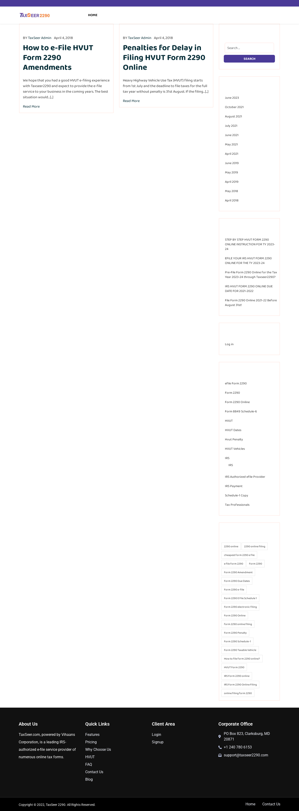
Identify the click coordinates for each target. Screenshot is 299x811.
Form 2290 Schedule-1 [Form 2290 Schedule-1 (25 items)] (237, 641)
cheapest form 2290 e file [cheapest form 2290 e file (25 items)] (239, 555)
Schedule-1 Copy (236, 495)
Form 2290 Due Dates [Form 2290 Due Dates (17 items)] (237, 581)
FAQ (88, 764)
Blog (89, 779)
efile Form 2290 (236, 383)
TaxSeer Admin (39, 37)
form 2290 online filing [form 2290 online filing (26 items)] (238, 624)
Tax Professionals (237, 504)
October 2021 (234, 107)
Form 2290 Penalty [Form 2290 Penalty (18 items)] (235, 633)
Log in (229, 344)
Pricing (91, 742)
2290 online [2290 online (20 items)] (231, 546)
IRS (227, 458)
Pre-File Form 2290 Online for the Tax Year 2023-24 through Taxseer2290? (251, 274)
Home (92, 15)
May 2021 (231, 144)
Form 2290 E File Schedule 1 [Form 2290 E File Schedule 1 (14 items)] (240, 598)
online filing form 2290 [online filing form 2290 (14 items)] (238, 693)
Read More (31, 106)
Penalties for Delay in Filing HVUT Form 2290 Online (164, 57)
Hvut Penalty (234, 439)
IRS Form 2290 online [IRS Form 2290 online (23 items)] (236, 676)
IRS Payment (233, 486)
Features (92, 734)
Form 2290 (232, 392)
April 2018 (231, 200)
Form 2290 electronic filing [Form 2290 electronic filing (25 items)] (240, 607)
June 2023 (232, 97)
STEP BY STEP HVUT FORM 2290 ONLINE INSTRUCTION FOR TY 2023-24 (250, 244)
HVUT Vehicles (235, 448)
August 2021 (233, 116)
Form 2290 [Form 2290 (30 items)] (255, 564)
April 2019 (231, 181)
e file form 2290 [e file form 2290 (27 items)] (233, 564)
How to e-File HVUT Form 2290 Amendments (58, 57)
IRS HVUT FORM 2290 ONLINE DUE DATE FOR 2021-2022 (249, 288)
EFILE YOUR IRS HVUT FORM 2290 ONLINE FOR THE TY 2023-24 (248, 260)
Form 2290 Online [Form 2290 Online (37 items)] (235, 615)
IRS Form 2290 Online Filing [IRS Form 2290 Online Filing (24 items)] (240, 684)
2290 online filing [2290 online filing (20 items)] (254, 546)
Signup (158, 742)
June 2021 (231, 135)
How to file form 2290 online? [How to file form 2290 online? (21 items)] (242, 659)
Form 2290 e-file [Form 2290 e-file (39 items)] (234, 589)
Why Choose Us (98, 749)
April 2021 (231, 153)
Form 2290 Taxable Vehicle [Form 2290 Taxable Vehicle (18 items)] (240, 650)
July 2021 (231, 125)
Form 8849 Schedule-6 (241, 411)
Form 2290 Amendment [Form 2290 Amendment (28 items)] (238, 572)
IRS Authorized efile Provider (245, 476)
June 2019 (232, 163)
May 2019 (231, 172)
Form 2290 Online (237, 402)
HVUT (229, 420)
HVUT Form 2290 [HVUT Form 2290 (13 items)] (234, 667)
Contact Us (94, 772)
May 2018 (231, 191)
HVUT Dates (233, 430)
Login (156, 734)
